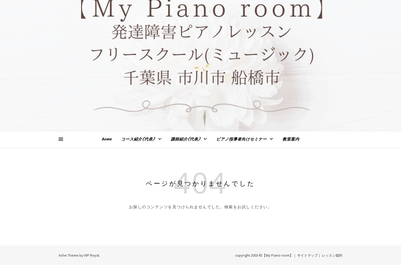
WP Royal (91, 255)
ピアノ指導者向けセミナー (241, 139)
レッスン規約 (332, 255)
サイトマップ (307, 255)
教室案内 (290, 139)
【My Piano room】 (277, 255)
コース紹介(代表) (138, 139)
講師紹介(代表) (185, 139)
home (107, 139)
